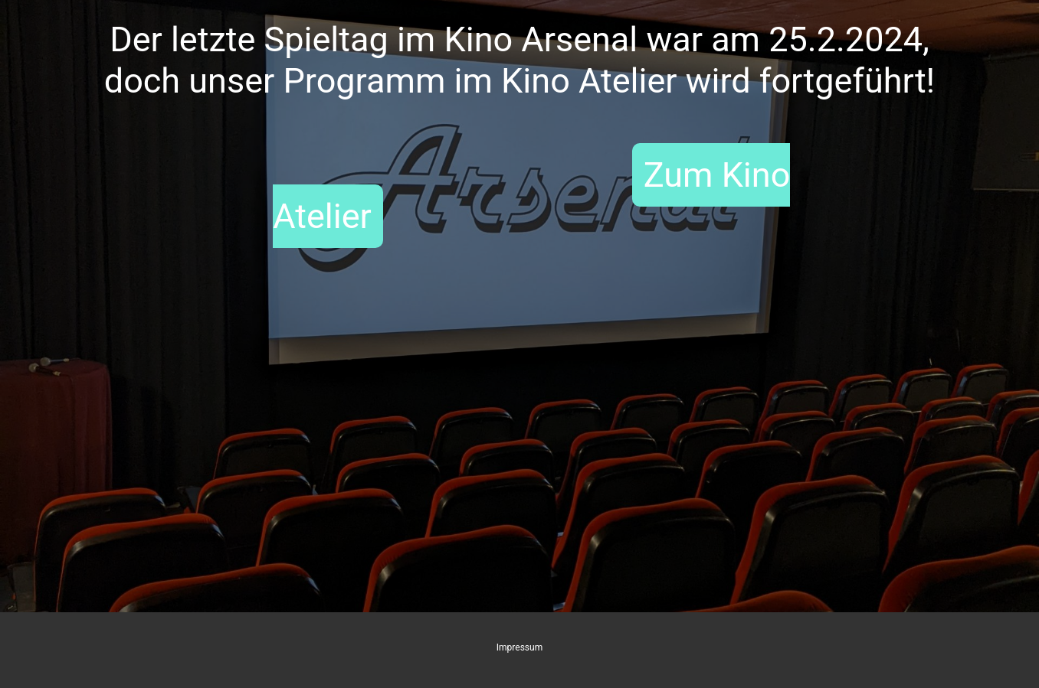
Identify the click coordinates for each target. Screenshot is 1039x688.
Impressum (519, 647)
